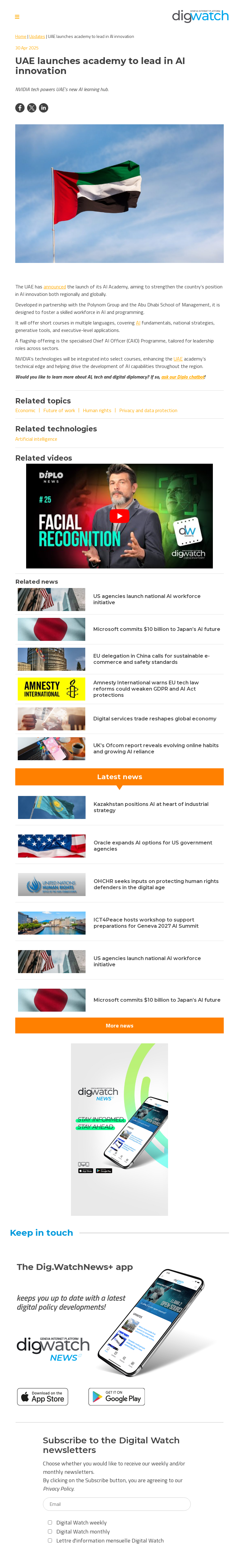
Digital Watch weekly (77, 1522)
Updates (37, 36)
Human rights (97, 410)
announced (55, 286)
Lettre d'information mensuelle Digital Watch (106, 1540)
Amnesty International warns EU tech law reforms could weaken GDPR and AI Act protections (146, 689)
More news (120, 1025)
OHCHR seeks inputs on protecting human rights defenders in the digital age (156, 884)
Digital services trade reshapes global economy (154, 719)
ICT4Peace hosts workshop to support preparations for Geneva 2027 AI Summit (146, 923)
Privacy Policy (58, 1488)
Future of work (59, 410)
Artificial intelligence (36, 439)
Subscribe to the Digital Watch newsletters (111, 1445)
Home (20, 36)
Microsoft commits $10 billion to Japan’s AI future (156, 629)
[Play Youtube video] (119, 516)
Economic (25, 410)
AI (138, 322)
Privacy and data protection (148, 410)
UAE (178, 358)
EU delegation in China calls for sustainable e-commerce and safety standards (151, 659)
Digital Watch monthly (79, 1531)
